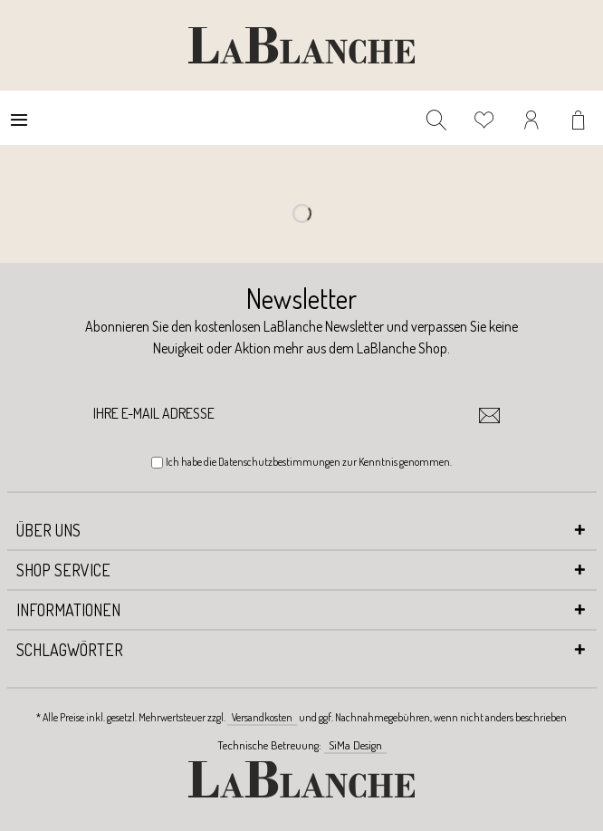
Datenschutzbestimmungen (279, 462)
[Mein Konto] (532, 118)
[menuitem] (19, 118)
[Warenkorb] (580, 118)
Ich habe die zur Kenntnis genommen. (309, 462)
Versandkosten (262, 717)
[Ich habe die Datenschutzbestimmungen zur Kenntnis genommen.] (157, 463)
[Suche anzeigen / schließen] (436, 118)
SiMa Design (355, 745)
